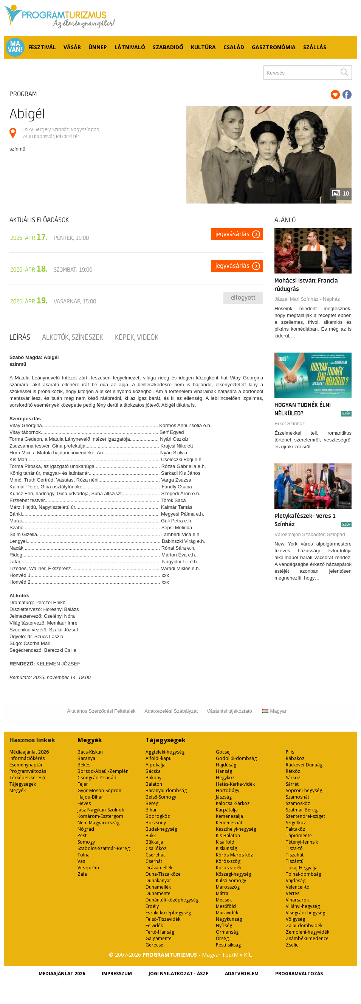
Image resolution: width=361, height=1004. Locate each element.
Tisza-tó (294, 848)
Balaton (154, 784)
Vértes (292, 893)
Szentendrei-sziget (305, 816)
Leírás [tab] (19, 337)
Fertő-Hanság (160, 932)
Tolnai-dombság (303, 874)
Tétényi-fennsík (302, 842)
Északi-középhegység (168, 912)
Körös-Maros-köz (234, 855)
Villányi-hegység (303, 906)
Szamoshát (297, 797)
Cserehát (155, 855)
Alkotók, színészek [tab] (72, 337)
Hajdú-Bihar (90, 797)
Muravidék (227, 912)
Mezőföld (226, 906)
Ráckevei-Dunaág (304, 765)
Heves (84, 803)
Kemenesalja (229, 816)
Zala (82, 874)
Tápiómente (299, 835)
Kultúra (203, 47)
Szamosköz (298, 803)
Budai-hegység (161, 829)
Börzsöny (156, 822)
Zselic (292, 945)
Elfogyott (243, 297)
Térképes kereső (27, 777)
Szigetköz (296, 822)
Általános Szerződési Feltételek (101, 711)
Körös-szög (228, 861)
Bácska (153, 771)
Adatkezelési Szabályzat (171, 711)
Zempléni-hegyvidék (307, 932)
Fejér (82, 784)
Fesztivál (42, 47)
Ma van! (15, 46)
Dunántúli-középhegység (172, 900)
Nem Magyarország (98, 822)
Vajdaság (295, 880)
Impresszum (117, 973)
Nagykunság (229, 919)
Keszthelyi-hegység (236, 829)
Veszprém (88, 867)
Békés (83, 765)
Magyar (274, 711)
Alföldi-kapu (159, 758)
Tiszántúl (295, 861)
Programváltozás (27, 771)
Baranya (86, 758)
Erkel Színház (289, 423)
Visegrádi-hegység (305, 912)
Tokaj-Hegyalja (302, 867)
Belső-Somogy (161, 797)
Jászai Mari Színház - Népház (307, 299)
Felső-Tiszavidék (163, 919)
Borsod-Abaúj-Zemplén (103, 771)
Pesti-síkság (228, 945)
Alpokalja (156, 765)
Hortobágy (227, 790)
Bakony (153, 777)
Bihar (151, 810)
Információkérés (27, 758)
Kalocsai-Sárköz (232, 803)
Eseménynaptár (26, 765)
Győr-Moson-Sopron (99, 790)
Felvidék (154, 925)
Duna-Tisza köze (163, 874)
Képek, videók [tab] (136, 337)
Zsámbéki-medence (307, 938)
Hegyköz (225, 777)
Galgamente (159, 938)
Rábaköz (295, 758)
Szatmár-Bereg (302, 810)
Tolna (83, 855)
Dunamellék (158, 887)
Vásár (72, 47)
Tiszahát (295, 855)
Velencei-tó (298, 887)
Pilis (290, 752)
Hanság (224, 771)
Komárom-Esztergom (100, 816)
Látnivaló (130, 47)
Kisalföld (225, 842)
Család (233, 47)
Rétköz (293, 771)
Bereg (152, 803)
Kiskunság (226, 848)
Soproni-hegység (304, 790)
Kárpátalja (227, 810)
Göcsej (223, 752)
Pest (82, 835)
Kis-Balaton (228, 835)
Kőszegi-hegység (233, 874)
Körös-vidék (229, 867)
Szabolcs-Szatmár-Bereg (103, 848)
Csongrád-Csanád (96, 777)
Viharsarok (297, 900)
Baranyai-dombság (166, 790)
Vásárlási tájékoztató (229, 711)
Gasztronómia (274, 47)
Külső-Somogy (231, 880)
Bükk (151, 835)
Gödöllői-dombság (236, 758)
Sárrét (292, 784)
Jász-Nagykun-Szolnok (100, 810)
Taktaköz (295, 829)
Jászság (224, 797)
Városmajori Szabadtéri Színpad (309, 534)
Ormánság (227, 932)
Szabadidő (168, 47)
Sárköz (293, 777)
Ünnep (97, 47)
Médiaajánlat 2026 (29, 752)
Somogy (86, 842)
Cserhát (154, 861)
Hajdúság (226, 765)
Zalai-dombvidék (304, 925)
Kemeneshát (229, 822)
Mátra (222, 893)
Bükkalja (154, 842)
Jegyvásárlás (232, 234)
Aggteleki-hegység (165, 752)
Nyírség (224, 925)
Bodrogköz (158, 816)
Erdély (152, 906)
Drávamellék (159, 867)
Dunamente (158, 893)
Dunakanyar (158, 880)
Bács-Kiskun (90, 752)
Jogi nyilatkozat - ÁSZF (178, 973)
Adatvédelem (242, 973)
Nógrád (85, 829)
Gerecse (154, 945)
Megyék (17, 790)
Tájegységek (22, 784)
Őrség (222, 938)
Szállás (314, 47)
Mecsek (224, 900)
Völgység (295, 919)
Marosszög (228, 887)
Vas (81, 861)
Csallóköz (156, 848)
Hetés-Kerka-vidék (235, 784)
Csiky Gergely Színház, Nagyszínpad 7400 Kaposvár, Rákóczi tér (60, 133)
